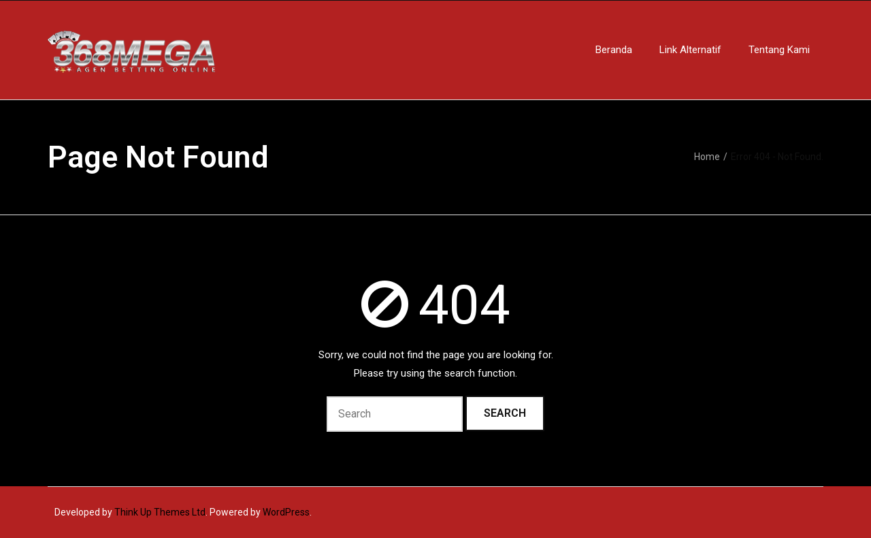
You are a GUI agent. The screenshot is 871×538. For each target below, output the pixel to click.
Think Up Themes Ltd (160, 512)
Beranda (613, 50)
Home (707, 156)
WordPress (286, 512)
